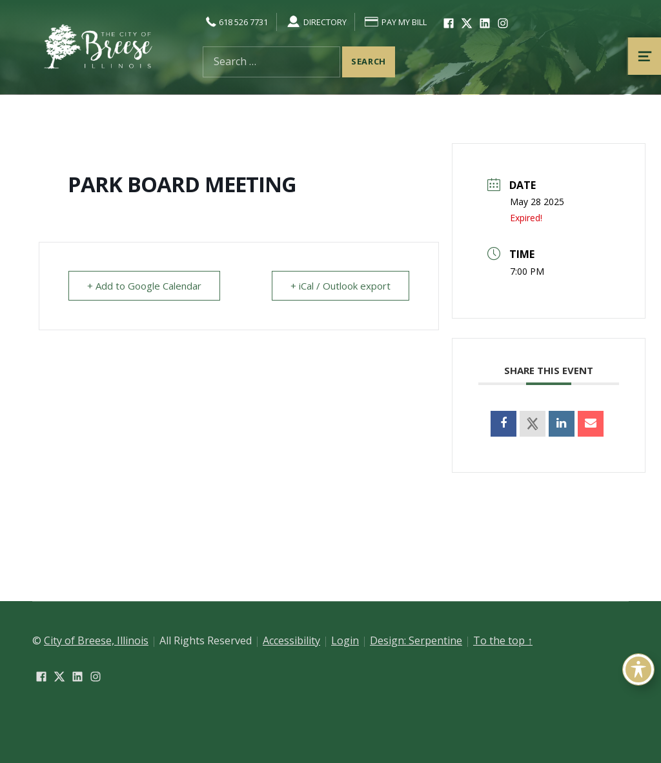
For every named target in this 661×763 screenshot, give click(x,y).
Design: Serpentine (416, 640)
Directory (316, 22)
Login (345, 640)
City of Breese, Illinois (96, 640)
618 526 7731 (235, 22)
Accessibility (291, 640)
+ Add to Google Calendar (144, 285)
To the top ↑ (503, 640)
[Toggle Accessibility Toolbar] (638, 669)
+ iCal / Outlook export (340, 285)
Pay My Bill (395, 22)
